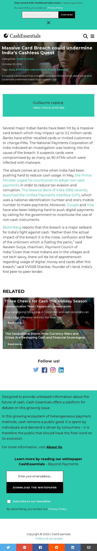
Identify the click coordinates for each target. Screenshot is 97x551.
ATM (19, 69)
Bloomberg (12, 227)
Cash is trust (25, 58)
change (13, 143)
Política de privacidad (49, 538)
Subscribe (67, 15)
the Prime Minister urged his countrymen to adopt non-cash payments (47, 180)
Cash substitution (35, 69)
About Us (54, 447)
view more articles (48, 108)
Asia (12, 69)
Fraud (52, 69)
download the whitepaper (35, 487)
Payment (52, 247)
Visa (90, 205)
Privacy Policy (55, 7)
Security (62, 69)
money (52, 262)
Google (73, 205)
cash (46, 175)
